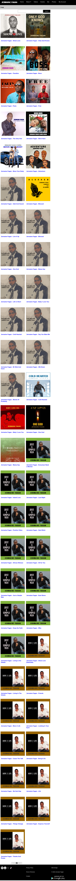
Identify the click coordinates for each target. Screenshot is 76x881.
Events (42, 2)
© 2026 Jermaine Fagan (57, 872)
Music (28, 2)
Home (22, 2)
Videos (36, 2)
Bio (48, 2)
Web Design (54, 867)
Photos (54, 2)
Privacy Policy (29, 867)
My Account (62, 2)
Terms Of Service (30, 872)
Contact (28, 876)
